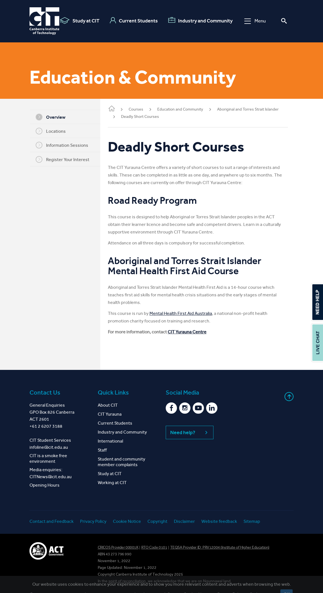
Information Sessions (65, 145)
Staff (102, 450)
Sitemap (252, 521)
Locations (54, 131)
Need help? (189, 432)
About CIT (108, 405)
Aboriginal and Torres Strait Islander (255, 109)
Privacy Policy (93, 521)
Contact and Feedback (51, 521)
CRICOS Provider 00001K (118, 547)
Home (119, 109)
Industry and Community (200, 20)
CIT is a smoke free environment (48, 458)
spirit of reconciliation (127, 581)
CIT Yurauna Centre (194, 332)
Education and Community (187, 109)
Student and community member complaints (121, 461)
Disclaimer (184, 521)
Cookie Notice (127, 521)
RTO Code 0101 (154, 547)
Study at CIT (79, 20)
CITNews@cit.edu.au (50, 476)
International (110, 441)
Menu (255, 21)
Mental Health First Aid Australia (188, 313)
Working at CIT (112, 482)
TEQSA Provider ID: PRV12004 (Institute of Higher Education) (219, 547)
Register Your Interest (66, 159)
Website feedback (219, 521)
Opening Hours (44, 485)
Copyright (157, 521)
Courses (143, 109)
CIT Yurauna (110, 414)
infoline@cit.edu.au (48, 447)
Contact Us (44, 392)
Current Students (134, 20)
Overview (54, 117)
